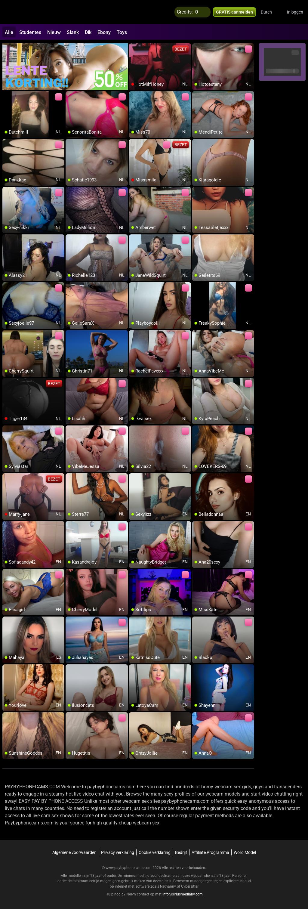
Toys (122, 32)
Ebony (104, 32)
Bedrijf (181, 852)
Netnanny (168, 886)
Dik (88, 32)
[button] (270, 12)
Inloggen (295, 12)
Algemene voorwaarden (74, 852)
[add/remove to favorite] (134, 48)
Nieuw (54, 32)
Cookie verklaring (155, 852)
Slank (73, 32)
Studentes (30, 32)
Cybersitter (190, 886)
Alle (9, 32)
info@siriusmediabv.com (182, 894)
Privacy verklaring (117, 852)
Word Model (245, 852)
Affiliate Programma (210, 852)
